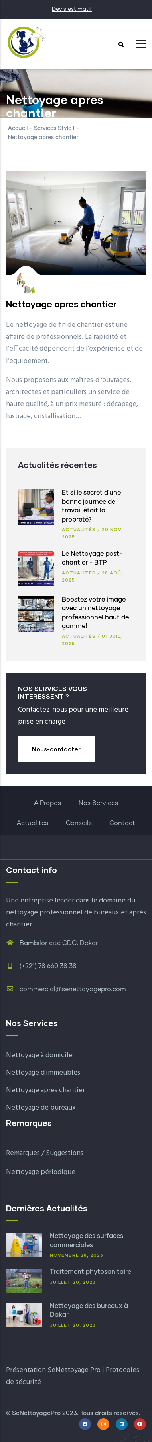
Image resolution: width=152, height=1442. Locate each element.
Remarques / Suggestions (44, 1153)
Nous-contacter (56, 749)
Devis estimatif (72, 9)
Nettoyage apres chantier (45, 1090)
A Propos (47, 803)
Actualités (79, 529)
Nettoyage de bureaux (41, 1108)
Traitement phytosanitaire (90, 1272)
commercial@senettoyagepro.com (66, 989)
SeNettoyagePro (36, 1413)
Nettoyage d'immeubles (43, 1073)
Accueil (18, 128)
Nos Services (98, 803)
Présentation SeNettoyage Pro (53, 1370)
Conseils (79, 823)
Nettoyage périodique (40, 1172)
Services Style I (54, 128)
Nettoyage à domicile (39, 1055)
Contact (122, 823)
